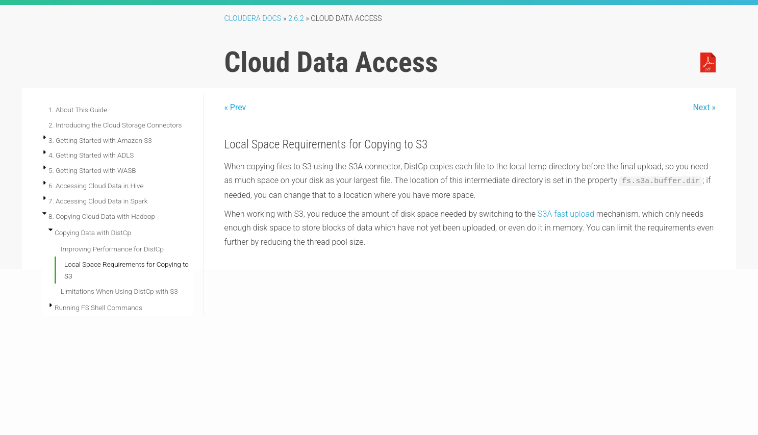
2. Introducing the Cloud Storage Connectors (115, 125)
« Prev (235, 107)
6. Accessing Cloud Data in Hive (95, 186)
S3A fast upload (566, 214)
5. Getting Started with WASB (92, 170)
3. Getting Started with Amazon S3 (100, 140)
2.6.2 (296, 18)
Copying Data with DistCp (93, 232)
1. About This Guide (77, 110)
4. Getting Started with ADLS (91, 155)
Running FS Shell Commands (98, 307)
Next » (704, 107)
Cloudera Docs (252, 18)
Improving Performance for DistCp (112, 249)
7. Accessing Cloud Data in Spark (97, 201)
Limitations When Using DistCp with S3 (119, 291)
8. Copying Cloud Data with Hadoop (101, 216)
